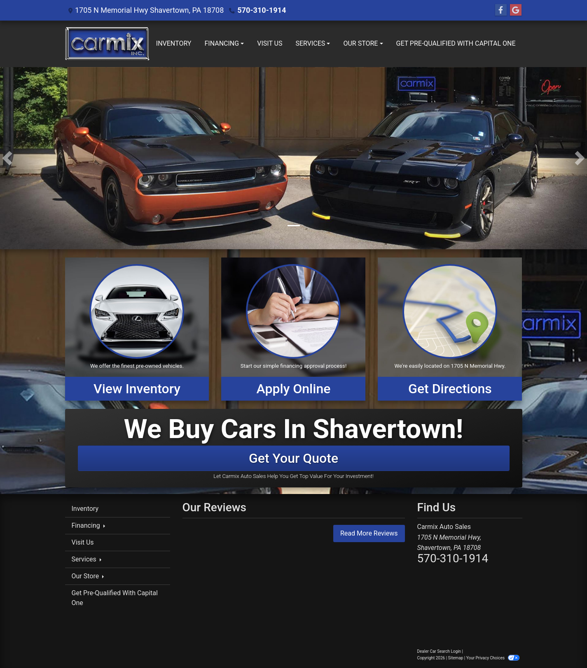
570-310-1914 (261, 10)
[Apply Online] (293, 329)
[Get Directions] (450, 329)
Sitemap (455, 658)
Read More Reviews (369, 533)
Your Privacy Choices (492, 658)
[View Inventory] (137, 329)
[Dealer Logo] (107, 43)
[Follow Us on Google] (516, 10)
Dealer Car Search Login (439, 651)
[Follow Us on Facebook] (501, 10)
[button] (7, 158)
